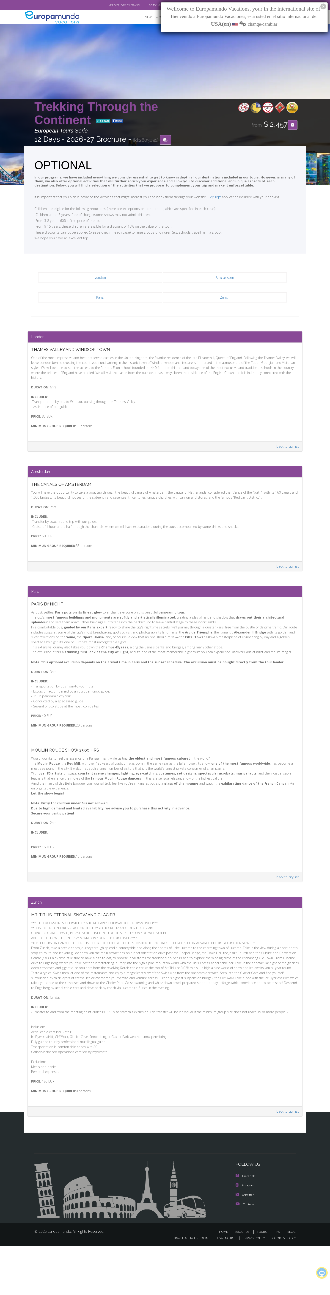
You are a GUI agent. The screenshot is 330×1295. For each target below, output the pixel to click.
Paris (100, 298)
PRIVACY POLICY (251, 1287)
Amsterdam (224, 278)
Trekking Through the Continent (96, 113)
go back (103, 121)
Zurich (225, 298)
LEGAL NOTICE (222, 1287)
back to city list (287, 449)
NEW (143, 17)
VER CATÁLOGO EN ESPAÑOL (114, 5)
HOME (225, 1280)
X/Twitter (245, 1244)
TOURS (263, 1280)
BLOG (291, 1280)
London (100, 278)
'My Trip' (206, 197)
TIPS (277, 1280)
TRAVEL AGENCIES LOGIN (186, 1287)
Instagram (246, 1234)
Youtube (245, 1253)
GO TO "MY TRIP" (150, 5)
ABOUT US (243, 1280)
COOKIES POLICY (283, 1287)
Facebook (245, 1225)
